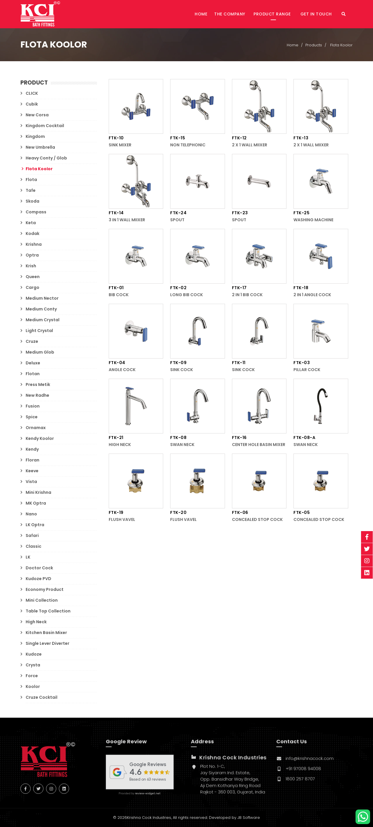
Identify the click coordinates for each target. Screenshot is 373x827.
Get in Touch (316, 14)
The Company (229, 14)
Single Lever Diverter (47, 643)
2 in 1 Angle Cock (312, 295)
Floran (32, 460)
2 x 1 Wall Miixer (249, 145)
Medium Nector (42, 298)
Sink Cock (181, 370)
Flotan (33, 374)
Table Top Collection (48, 611)
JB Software (248, 817)
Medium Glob (40, 352)
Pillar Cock (306, 370)
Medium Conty (41, 309)
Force (32, 676)
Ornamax (36, 428)
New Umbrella (40, 147)
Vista (31, 481)
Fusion (33, 406)
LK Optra (35, 525)
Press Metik (38, 384)
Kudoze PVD (38, 579)
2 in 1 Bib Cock (247, 295)
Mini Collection (42, 600)
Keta (31, 223)
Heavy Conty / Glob (46, 158)
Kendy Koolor (40, 438)
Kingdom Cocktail (45, 126)
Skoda (32, 201)
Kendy (32, 449)
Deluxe (33, 363)
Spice (32, 417)
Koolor (33, 686)
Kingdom (35, 136)
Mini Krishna (38, 492)
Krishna (34, 244)
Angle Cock (122, 370)
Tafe (31, 190)
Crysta (33, 665)
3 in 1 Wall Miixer (127, 220)
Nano (31, 514)
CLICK (32, 93)
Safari (32, 535)
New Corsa (37, 115)
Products (313, 45)
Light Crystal (39, 330)
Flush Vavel (122, 520)
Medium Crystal (42, 320)
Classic (33, 546)
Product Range (273, 14)
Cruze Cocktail (41, 697)
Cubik (32, 104)
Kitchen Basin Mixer (46, 632)
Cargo (32, 287)
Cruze (32, 341)
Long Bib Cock (186, 295)
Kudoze (34, 654)
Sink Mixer (120, 145)
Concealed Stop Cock (257, 520)
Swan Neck (182, 445)
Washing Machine (313, 220)
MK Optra (36, 503)
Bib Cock (119, 295)
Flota (31, 179)
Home (201, 14)
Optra (32, 255)
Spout (177, 220)
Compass (36, 212)
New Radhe (37, 395)
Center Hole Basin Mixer (258, 445)
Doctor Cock (39, 568)
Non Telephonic (187, 145)
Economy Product (45, 589)
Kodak (32, 233)
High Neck (36, 622)
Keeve (32, 471)
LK (28, 557)
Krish (31, 266)
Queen (33, 277)
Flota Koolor (39, 169)
